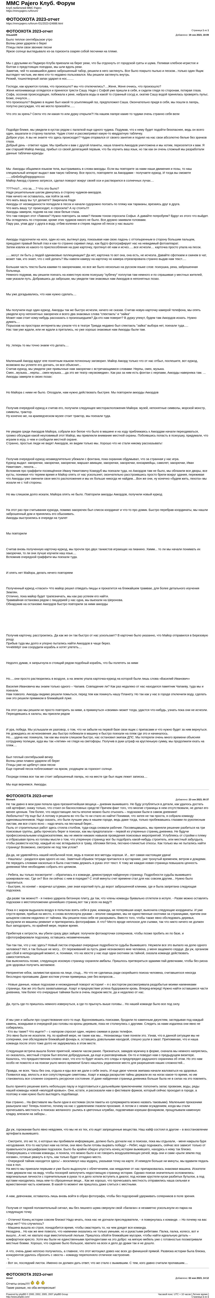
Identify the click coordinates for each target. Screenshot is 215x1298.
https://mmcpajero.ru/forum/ (22, 10)
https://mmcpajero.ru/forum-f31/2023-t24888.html (34, 23)
